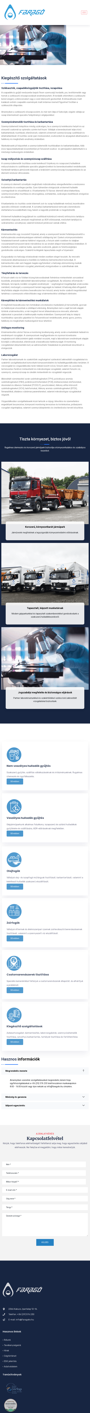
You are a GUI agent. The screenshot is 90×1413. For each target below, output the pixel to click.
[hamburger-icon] (84, 12)
